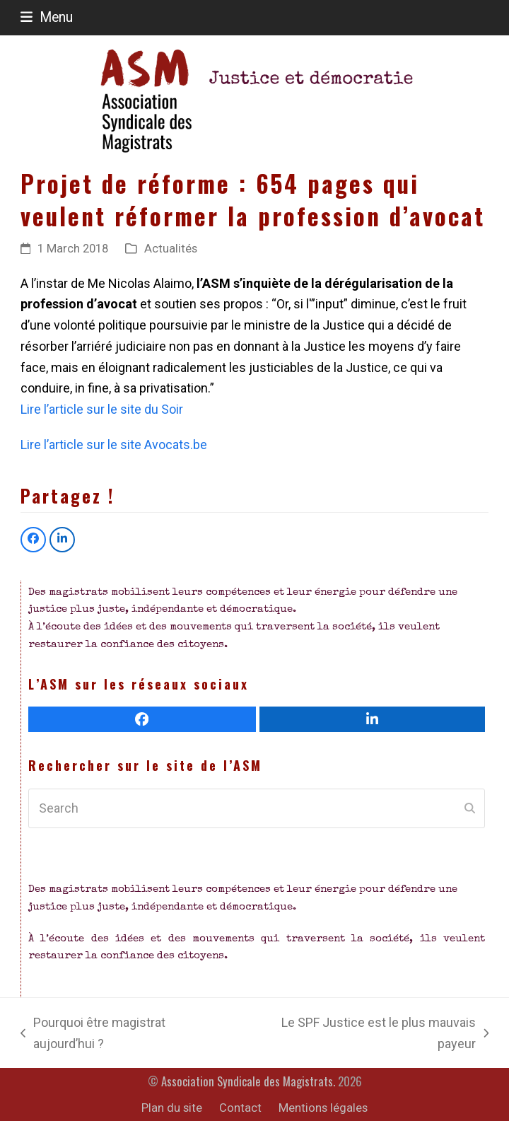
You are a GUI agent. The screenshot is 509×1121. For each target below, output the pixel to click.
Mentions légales (323, 1108)
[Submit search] (469, 808)
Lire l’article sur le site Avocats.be (114, 444)
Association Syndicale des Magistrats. (248, 1081)
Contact (240, 1108)
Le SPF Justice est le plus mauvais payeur (368, 1034)
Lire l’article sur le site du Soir (102, 409)
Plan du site (171, 1108)
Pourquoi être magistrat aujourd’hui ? (93, 1034)
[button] (47, 17)
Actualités (170, 248)
